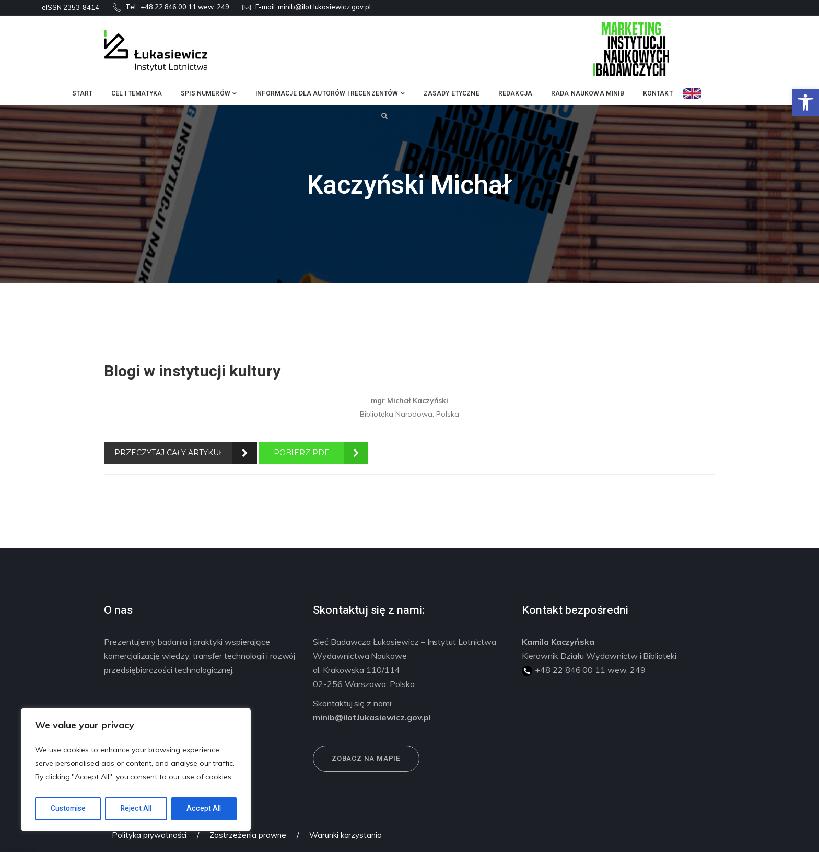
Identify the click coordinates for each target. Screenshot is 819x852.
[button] (805, 102)
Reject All (136, 808)
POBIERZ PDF (301, 452)
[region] (136, 769)
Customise (68, 808)
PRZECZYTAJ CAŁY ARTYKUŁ (168, 452)
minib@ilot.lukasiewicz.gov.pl (324, 7)
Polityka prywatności (149, 835)
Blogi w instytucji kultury (192, 371)
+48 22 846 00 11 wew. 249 (185, 7)
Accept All (203, 808)
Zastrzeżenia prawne (247, 835)
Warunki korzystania (345, 835)
